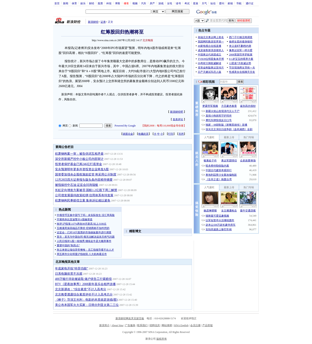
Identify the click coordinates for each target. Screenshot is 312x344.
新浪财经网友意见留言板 (129, 318)
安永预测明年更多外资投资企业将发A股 (82, 169)
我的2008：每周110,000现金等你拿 (164, 125)
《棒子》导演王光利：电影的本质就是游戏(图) (86, 299)
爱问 (221, 3)
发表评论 (178, 119)
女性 (169, 3)
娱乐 (83, 3)
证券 (103, 21)
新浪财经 (93, 21)
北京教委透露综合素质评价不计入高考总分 (84, 294)
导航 (239, 3)
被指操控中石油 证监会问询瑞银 (76, 185)
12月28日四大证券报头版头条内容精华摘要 (84, 179)
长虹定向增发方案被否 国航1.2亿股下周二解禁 (86, 190)
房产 (152, 3)
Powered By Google (125, 125)
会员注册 (195, 325)
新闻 (65, 3)
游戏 (161, 3)
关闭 (181, 133)
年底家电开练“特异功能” (71, 268)
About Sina (117, 325)
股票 (100, 3)
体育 (74, 3)
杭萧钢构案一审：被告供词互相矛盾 (79, 153)
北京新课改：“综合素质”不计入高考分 (80, 289)
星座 (195, 3)
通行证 (250, 3)
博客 (117, 3)
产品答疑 (207, 325)
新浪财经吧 (176, 111)
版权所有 (161, 338)
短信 (213, 3)
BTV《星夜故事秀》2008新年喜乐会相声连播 (85, 284)
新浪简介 (104, 325)
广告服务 (130, 325)
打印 (170, 133)
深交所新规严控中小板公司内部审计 (79, 159)
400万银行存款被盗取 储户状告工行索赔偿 (83, 279)
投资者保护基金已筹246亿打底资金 (78, 164)
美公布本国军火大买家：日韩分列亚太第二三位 (87, 305)
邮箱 (230, 3)
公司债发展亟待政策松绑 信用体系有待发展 (84, 195)
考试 (187, 3)
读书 (178, 3)
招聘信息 (155, 325)
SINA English (181, 325)
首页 (57, 3)
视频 (135, 3)
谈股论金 (128, 133)
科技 (109, 3)
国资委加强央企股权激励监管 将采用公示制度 (86, 174)
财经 (91, 3)
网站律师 (167, 325)
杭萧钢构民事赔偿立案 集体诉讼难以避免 (82, 200)
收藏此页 (143, 133)
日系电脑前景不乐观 (68, 273)
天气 (204, 3)
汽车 (143, 3)
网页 (65, 125)
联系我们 (142, 325)
